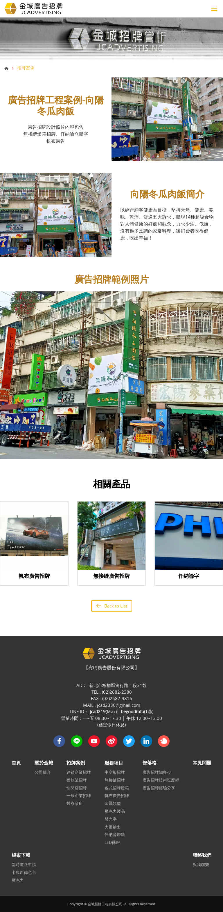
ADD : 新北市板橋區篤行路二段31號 (111, 685)
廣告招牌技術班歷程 (161, 780)
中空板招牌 (115, 772)
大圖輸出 (113, 827)
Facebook (59, 741)
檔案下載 (21, 855)
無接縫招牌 (115, 780)
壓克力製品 (115, 811)
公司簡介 (43, 772)
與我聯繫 (201, 865)
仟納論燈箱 (115, 835)
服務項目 (114, 763)
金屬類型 (113, 803)
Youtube (94, 741)
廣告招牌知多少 (157, 772)
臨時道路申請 (24, 865)
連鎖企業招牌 (79, 772)
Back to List (115, 606)
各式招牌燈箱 (117, 788)
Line (76, 741)
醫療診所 (75, 803)
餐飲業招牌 (77, 780)
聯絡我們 (202, 855)
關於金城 (44, 763)
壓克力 (18, 880)
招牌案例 (76, 763)
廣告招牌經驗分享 (159, 788)
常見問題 (202, 763)
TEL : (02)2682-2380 (111, 692)
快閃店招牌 (77, 788)
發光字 (111, 819)
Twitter (129, 741)
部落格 (150, 763)
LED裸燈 (112, 842)
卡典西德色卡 (24, 872)
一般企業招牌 (79, 796)
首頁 (6, 68)
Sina (111, 741)
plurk (164, 741)
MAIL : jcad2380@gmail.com (111, 705)
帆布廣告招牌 (117, 796)
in (146, 741)
